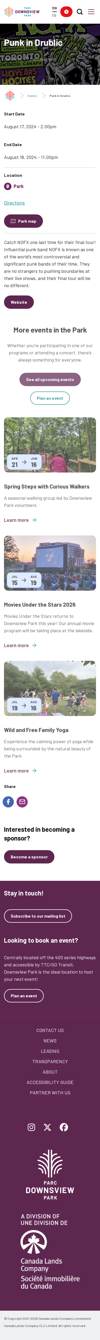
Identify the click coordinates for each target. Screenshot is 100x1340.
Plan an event (50, 402)
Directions (14, 203)
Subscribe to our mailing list (38, 916)
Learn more (20, 524)
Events (32, 95)
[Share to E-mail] (22, 801)
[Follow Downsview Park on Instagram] (31, 1127)
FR (54, 15)
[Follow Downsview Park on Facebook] (64, 1127)
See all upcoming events (50, 383)
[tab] (50, 188)
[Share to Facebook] (8, 801)
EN (54, 8)
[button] (66, 11)
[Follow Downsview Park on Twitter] (47, 1127)
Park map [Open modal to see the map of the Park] (27, 220)
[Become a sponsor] (29, 856)
